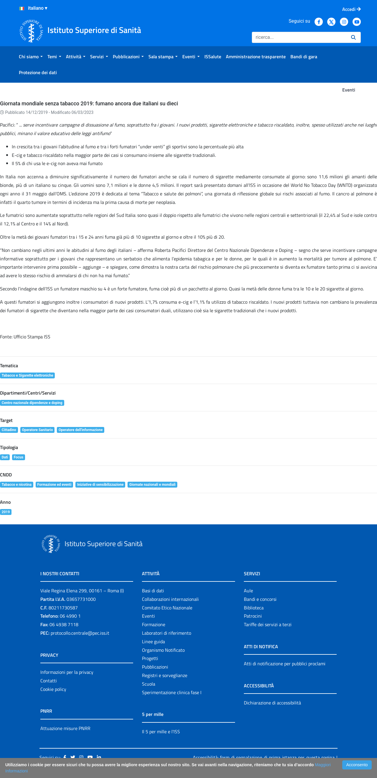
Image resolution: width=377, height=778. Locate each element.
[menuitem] (30, 56)
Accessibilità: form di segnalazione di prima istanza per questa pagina (264, 757)
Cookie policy (53, 689)
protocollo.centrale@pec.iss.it (80, 632)
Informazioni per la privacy (66, 672)
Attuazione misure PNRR (65, 728)
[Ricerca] (299, 37)
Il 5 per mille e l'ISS (161, 731)
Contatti (48, 680)
